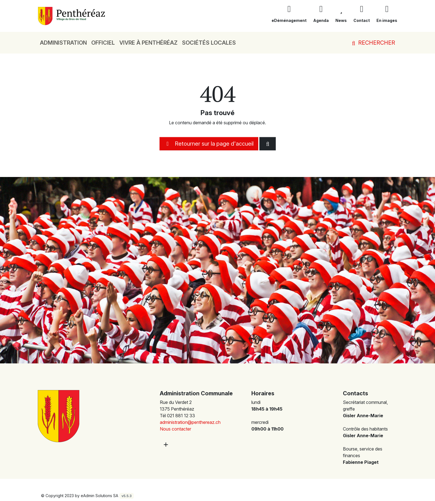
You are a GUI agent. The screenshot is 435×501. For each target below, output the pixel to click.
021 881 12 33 (181, 415)
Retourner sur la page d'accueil (209, 143)
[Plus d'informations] (165, 444)
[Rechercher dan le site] (267, 143)
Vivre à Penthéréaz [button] (148, 42)
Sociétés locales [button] (209, 42)
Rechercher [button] (372, 42)
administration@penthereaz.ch (190, 422)
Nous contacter (175, 429)
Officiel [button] (103, 42)
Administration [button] (63, 42)
